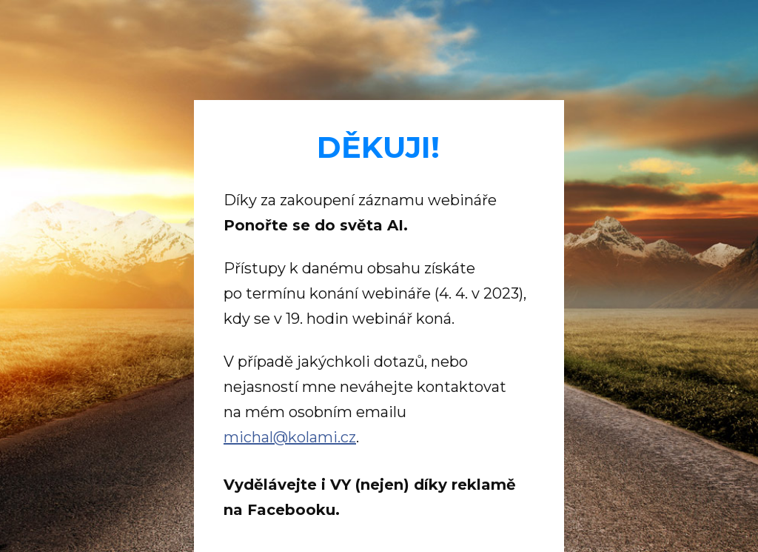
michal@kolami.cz (290, 437)
